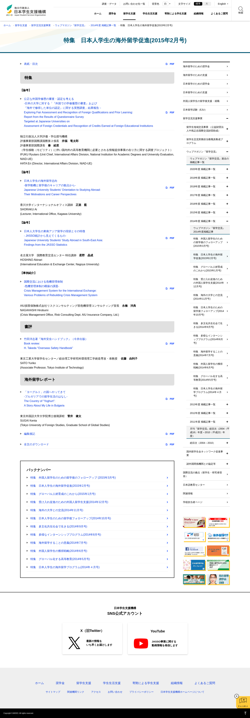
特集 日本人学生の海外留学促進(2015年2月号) (60, 485)
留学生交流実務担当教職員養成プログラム (204, 141)
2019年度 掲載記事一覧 (202, 177)
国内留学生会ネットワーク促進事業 (204, 453)
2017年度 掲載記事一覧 (202, 195)
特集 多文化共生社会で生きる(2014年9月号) (58, 526)
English (222, 3)
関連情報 (188, 493)
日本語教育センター (194, 484)
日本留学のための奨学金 (196, 83)
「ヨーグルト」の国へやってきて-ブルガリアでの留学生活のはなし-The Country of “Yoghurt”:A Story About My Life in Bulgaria (46, 399)
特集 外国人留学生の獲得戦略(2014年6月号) (58, 550)
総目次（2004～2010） (202, 442)
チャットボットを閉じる (236, 696)
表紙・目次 (31, 63)
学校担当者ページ (192, 502)
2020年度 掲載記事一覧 (202, 169)
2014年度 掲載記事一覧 (103, 25)
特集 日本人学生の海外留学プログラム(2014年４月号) (64, 567)
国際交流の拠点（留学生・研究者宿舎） (202, 474)
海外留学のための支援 (195, 75)
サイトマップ (53, 691)
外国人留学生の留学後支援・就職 (201, 101)
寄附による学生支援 (175, 13)
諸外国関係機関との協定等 (201, 463)
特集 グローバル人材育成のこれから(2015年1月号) (62, 493)
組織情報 (198, 13)
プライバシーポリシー (141, 691)
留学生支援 (129, 13)
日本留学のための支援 (195, 92)
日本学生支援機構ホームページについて (182, 691)
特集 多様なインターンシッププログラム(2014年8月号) (65, 534)
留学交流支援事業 (41, 25)
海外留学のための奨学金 (196, 66)
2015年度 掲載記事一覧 (202, 212)
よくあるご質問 (219, 13)
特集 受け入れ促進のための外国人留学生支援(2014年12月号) (69, 502)
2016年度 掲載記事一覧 (202, 203)
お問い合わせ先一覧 (134, 3)
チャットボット (243, 706)
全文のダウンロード (36, 444)
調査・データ (109, 3)
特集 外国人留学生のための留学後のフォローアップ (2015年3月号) (73, 477)
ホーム (97, 13)
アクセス (96, 691)
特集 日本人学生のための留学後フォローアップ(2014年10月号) (70, 518)
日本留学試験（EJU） (195, 109)
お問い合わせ (115, 691)
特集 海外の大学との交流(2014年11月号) (56, 510)
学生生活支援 (150, 13)
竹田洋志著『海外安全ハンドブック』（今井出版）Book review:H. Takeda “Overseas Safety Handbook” (56, 343)
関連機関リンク (75, 691)
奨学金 (112, 13)
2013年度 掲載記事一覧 (202, 404)
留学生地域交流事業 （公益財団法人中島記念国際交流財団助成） (205, 129)
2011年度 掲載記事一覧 (202, 421)
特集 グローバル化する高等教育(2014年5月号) (60, 559)
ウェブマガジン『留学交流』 (70, 25)
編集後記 (29, 433)
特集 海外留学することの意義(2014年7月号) (58, 542)
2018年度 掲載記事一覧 (202, 186)
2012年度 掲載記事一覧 (202, 413)
